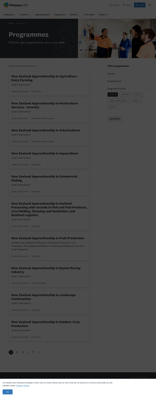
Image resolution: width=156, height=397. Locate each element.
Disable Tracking (22, 386)
